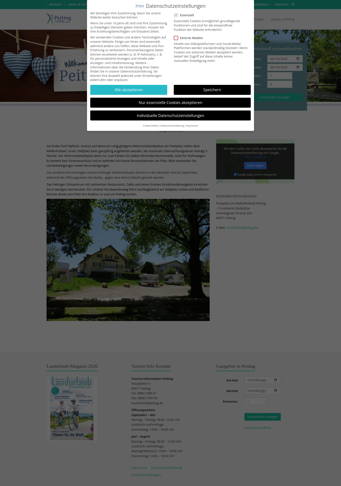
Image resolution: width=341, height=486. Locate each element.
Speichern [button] (212, 83)
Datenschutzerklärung (136, 65)
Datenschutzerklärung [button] (172, 119)
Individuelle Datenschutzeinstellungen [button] (170, 109)
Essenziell (185, 9)
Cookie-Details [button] (150, 119)
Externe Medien (190, 32)
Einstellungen (152, 70)
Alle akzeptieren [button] (129, 83)
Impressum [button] (192, 119)
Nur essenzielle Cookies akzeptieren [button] (170, 96)
